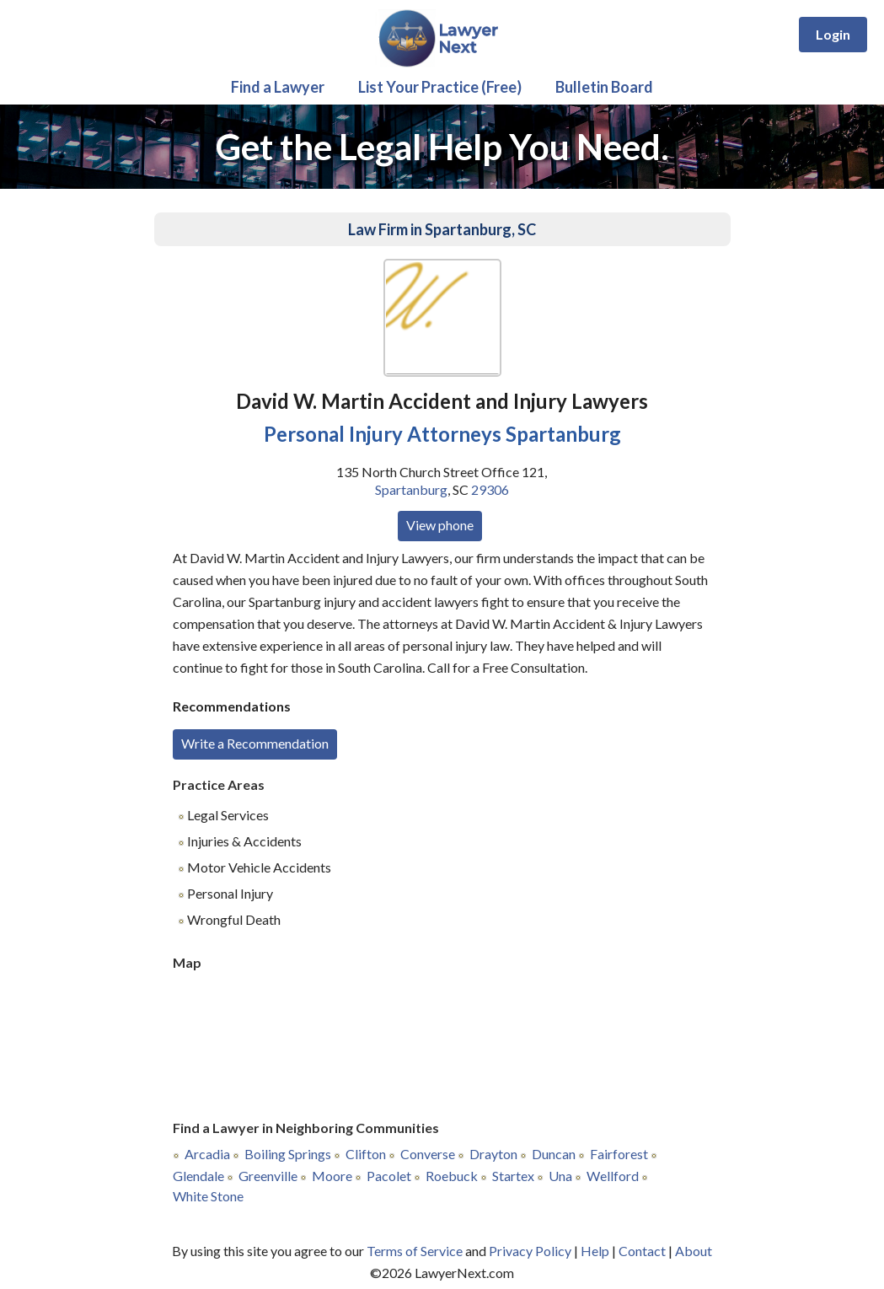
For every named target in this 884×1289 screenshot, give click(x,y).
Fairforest (619, 1154)
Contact (642, 1251)
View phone (440, 525)
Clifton (366, 1154)
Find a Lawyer (277, 87)
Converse (427, 1154)
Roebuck (452, 1176)
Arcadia (207, 1154)
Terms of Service (415, 1251)
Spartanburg (411, 489)
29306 (490, 489)
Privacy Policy (530, 1251)
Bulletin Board (604, 87)
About (693, 1251)
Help (595, 1251)
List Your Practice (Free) (440, 87)
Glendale (198, 1176)
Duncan (554, 1154)
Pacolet (389, 1176)
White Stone (208, 1196)
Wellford (613, 1176)
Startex (513, 1176)
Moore (332, 1176)
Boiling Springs (287, 1154)
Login (833, 34)
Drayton (493, 1154)
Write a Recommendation (255, 743)
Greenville (267, 1176)
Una (560, 1176)
